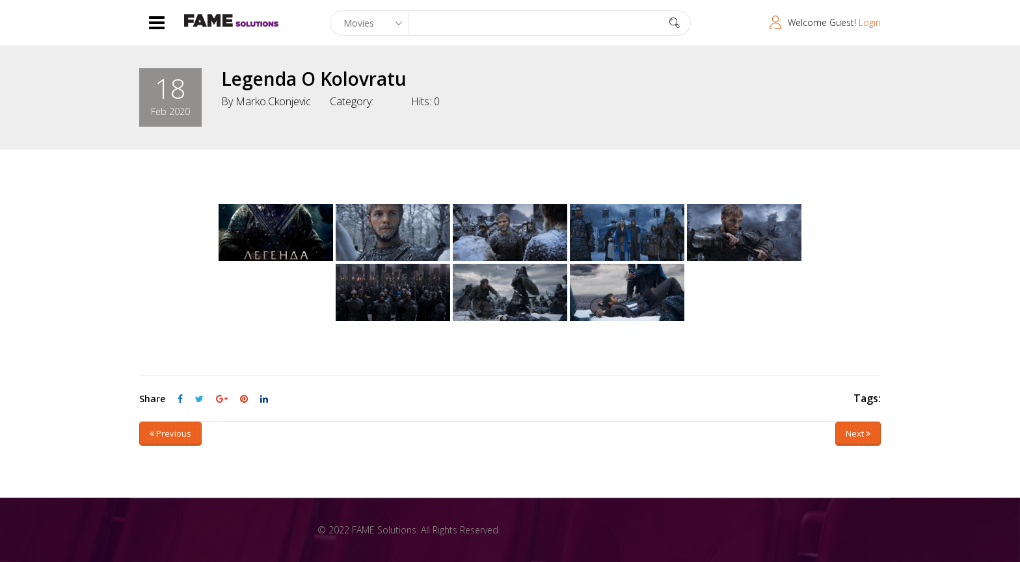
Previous (170, 433)
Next (858, 433)
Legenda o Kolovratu (314, 78)
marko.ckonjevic (273, 101)
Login (870, 22)
